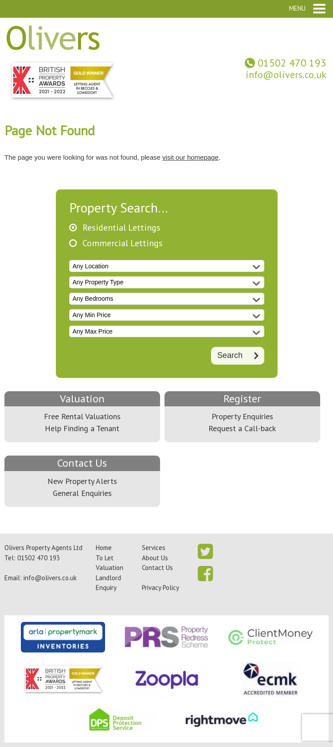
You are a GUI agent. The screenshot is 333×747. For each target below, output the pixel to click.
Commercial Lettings (122, 243)
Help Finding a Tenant (82, 428)
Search (230, 354)
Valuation (82, 398)
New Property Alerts (82, 481)
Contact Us (82, 463)
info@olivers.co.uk (286, 74)
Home (104, 547)
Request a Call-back (242, 428)
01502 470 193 (292, 63)
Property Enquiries (242, 416)
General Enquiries (82, 493)
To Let (105, 558)
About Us (155, 558)
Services (153, 547)
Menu (297, 8)
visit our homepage (190, 157)
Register (242, 398)
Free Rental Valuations (82, 416)
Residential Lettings (121, 228)
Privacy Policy (160, 587)
